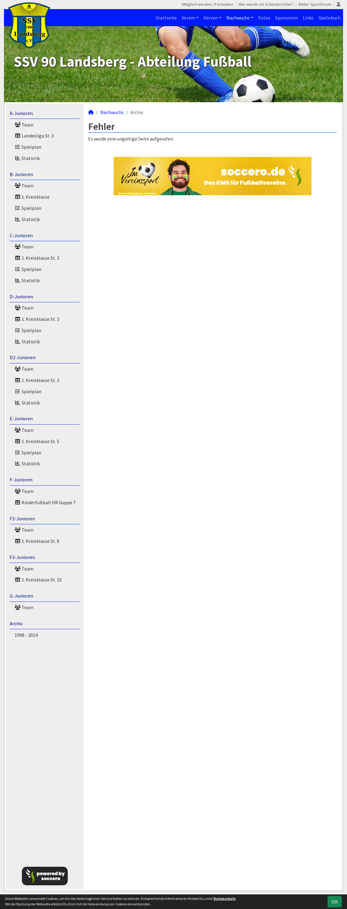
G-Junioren (21, 596)
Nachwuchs (238, 18)
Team (24, 125)
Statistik (27, 158)
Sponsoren (286, 18)
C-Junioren (21, 235)
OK (335, 902)
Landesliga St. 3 (34, 136)
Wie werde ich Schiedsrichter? (266, 4)
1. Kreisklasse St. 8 (37, 541)
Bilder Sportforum (315, 4)
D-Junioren (21, 296)
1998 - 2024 (26, 635)
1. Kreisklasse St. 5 (37, 441)
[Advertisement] (44, 751)
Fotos (264, 18)
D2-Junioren (23, 357)
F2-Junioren (22, 518)
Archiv (16, 623)
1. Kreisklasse (32, 197)
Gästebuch (329, 18)
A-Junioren (21, 113)
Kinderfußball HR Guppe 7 (45, 502)
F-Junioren (21, 480)
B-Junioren (21, 174)
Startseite (166, 18)
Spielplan (28, 147)
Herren (210, 18)
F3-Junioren (22, 557)
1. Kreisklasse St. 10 (38, 580)
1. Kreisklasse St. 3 (37, 258)
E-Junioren (21, 418)
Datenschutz (225, 898)
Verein (188, 18)
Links (308, 18)
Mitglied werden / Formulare (207, 4)
